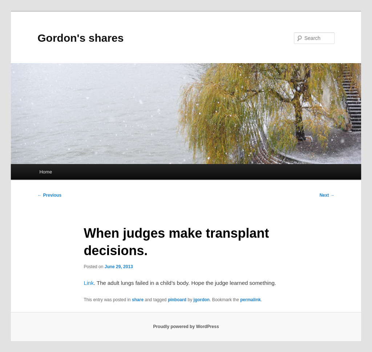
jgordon (202, 299)
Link (89, 283)
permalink (250, 299)
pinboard (177, 299)
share (137, 299)
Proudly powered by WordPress (186, 326)
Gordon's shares (80, 38)
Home (45, 172)
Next (326, 195)
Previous (49, 195)
